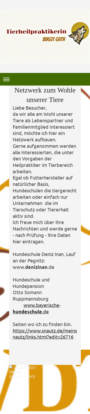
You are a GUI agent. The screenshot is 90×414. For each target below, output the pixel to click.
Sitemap (15, 371)
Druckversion (22, 367)
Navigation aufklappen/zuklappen (45, 79)
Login (77, 367)
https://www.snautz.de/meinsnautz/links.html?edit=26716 (45, 333)
